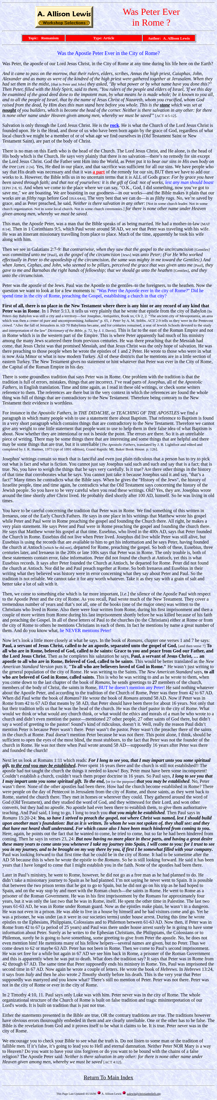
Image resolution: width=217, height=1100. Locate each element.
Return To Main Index (108, 1077)
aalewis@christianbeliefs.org (144, 1093)
